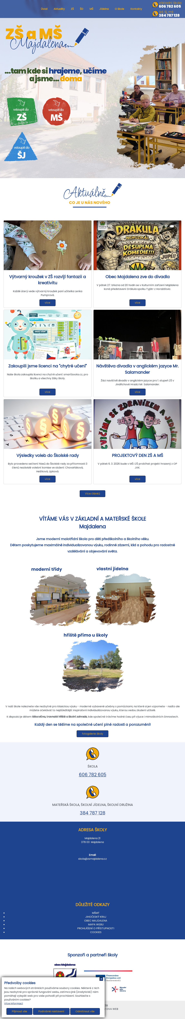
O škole (119, 9)
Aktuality (59, 9)
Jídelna (104, 9)
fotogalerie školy (92, 734)
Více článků (92, 493)
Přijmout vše (19, 1011)
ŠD (81, 9)
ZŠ (72, 9)
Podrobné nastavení (51, 1011)
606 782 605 (92, 775)
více (47, 302)
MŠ (91, 9)
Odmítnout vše (85, 1011)
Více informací (13, 1003)
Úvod (44, 9)
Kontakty (136, 9)
